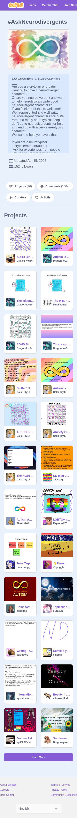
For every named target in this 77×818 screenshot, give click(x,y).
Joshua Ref (24, 738)
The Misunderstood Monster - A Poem (61, 300)
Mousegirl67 (60, 304)
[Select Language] (38, 808)
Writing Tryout (25, 651)
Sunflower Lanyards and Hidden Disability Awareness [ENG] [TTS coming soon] (61, 738)
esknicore (22, 654)
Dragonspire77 (61, 742)
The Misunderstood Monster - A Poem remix (25, 300)
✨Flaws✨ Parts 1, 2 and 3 (61, 563)
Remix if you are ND (61, 651)
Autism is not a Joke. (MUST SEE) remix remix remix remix (61, 257)
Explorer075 (60, 523)
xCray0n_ (58, 610)
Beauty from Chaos (61, 694)
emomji (57, 654)
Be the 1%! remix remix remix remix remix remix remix (25, 388)
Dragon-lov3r (61, 260)
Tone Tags (24, 563)
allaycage (58, 479)
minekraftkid (60, 698)
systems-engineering (25, 698)
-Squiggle (58, 567)
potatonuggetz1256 (25, 567)
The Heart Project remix (25, 475)
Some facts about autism (25, 607)
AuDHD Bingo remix (25, 432)
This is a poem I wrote (61, 344)
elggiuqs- (22, 610)
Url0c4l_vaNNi (25, 260)
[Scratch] (16, 5)
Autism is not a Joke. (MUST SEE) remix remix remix (61, 388)
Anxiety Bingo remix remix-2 (61, 432)
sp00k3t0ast (24, 742)
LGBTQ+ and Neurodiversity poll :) (61, 519)
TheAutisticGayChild (25, 523)
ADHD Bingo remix (25, 257)
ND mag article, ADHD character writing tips (61, 475)
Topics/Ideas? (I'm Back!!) (61, 607)
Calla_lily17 (23, 392)
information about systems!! (25, 694)
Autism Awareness (25, 519)
